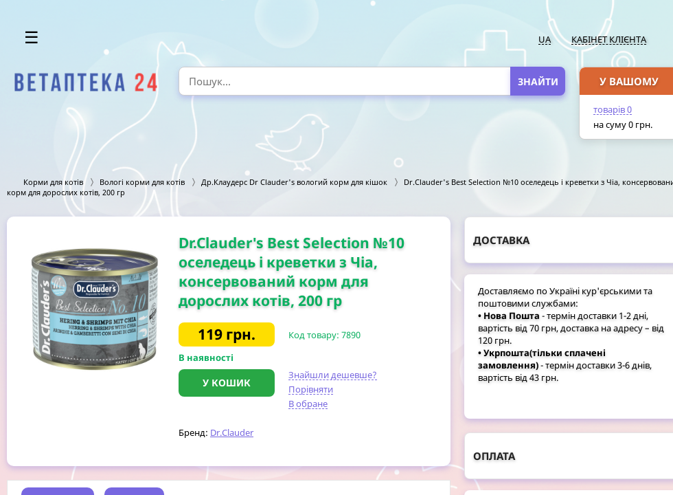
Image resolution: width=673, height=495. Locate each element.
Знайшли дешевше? (332, 374)
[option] (93, 305)
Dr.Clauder (231, 432)
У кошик (227, 382)
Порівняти (310, 389)
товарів (612, 109)
